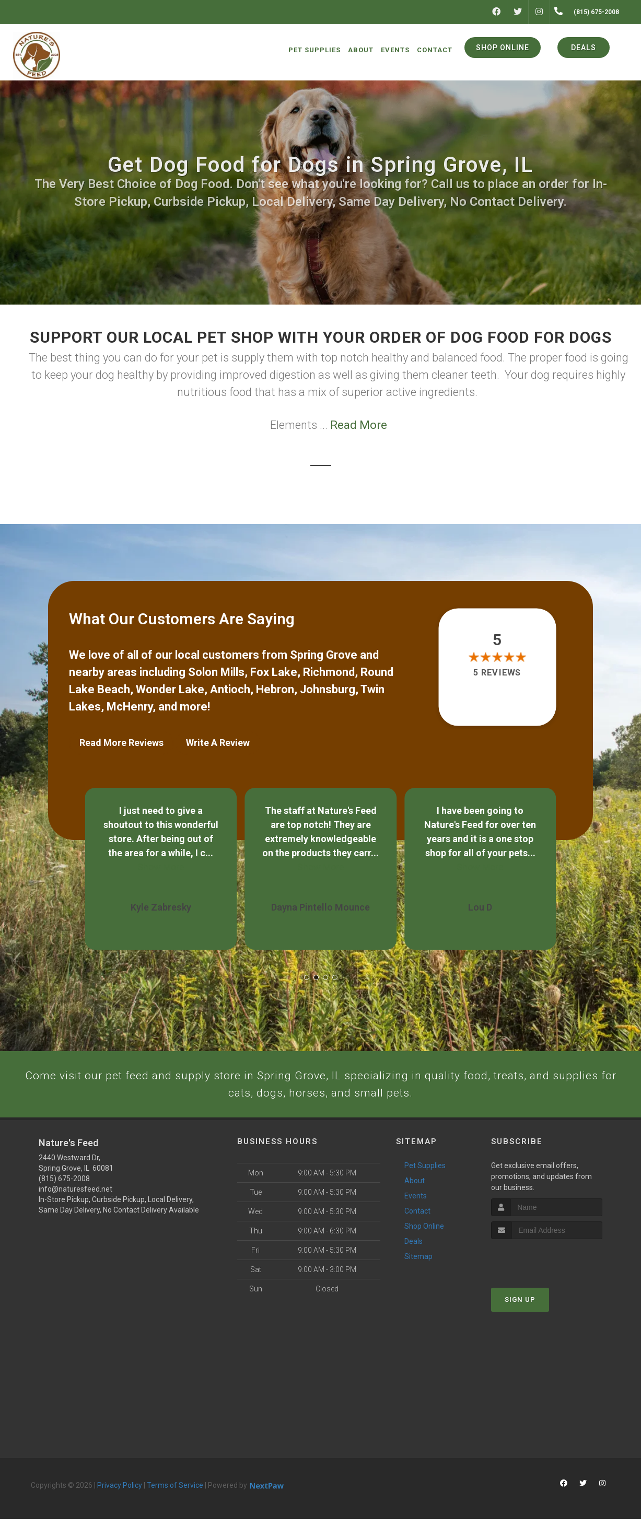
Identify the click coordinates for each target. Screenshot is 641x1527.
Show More (160, 860)
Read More (358, 425)
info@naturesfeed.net (75, 1197)
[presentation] (546, 1267)
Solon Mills (216, 672)
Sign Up (520, 1308)
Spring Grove (323, 654)
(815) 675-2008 (64, 1186)
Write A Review (218, 742)
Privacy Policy (119, 1493)
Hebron (275, 689)
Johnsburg (327, 689)
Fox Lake (273, 672)
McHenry (130, 706)
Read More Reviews (121, 742)
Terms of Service (175, 1493)
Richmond (329, 672)
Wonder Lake (170, 689)
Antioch (230, 689)
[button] (306, 970)
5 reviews (497, 673)
